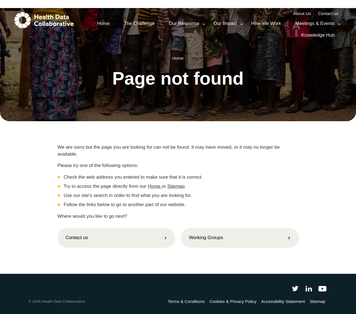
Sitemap (175, 186)
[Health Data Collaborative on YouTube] (322, 288)
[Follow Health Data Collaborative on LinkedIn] (308, 288)
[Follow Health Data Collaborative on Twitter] (295, 288)
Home (154, 186)
